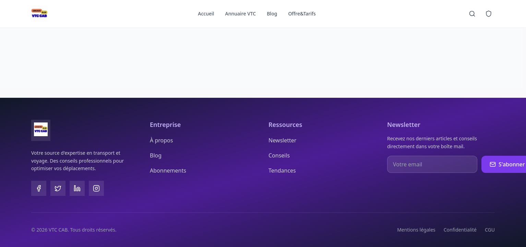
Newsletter (282, 140)
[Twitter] (57, 188)
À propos (161, 140)
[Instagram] (96, 188)
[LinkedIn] (77, 188)
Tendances (282, 170)
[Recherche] (472, 14)
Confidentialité (460, 229)
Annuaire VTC (240, 13)
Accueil (206, 13)
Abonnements (168, 170)
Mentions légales (416, 229)
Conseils (279, 155)
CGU (490, 229)
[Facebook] (38, 188)
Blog (272, 13)
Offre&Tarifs (301, 13)
